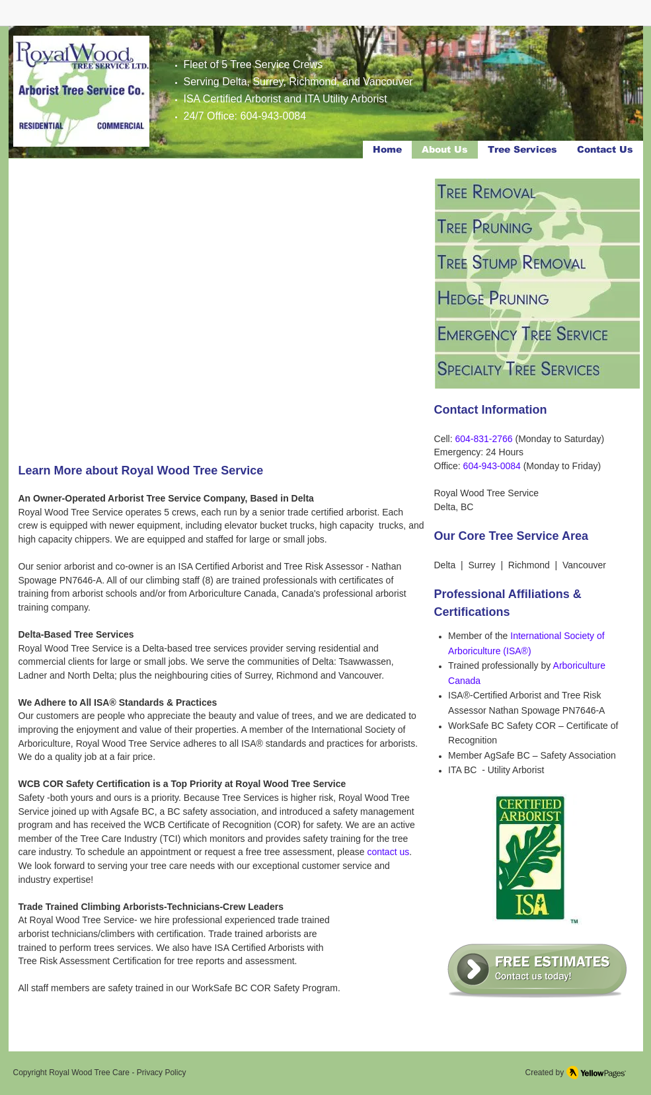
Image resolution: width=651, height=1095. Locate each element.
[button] (220, 314)
